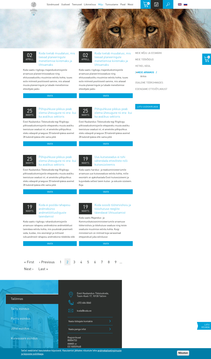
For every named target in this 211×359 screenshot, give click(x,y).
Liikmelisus (90, 4)
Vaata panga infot (77, 329)
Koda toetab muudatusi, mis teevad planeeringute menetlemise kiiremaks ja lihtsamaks (57, 58)
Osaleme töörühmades (149, 82)
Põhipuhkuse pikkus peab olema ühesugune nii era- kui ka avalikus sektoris (57, 112)
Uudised (65, 4)
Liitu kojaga (205, 326)
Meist (130, 4)
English (180, 4)
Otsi (168, 4)
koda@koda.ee (84, 310)
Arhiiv (143, 76)
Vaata (50, 95)
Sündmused (53, 4)
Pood (122, 4)
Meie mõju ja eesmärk (148, 52)
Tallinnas (17, 299)
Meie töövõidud (144, 59)
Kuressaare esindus (24, 338)
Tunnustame (111, 4)
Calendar (156, 4)
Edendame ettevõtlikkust (151, 88)
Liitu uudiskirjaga (147, 106)
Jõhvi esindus (20, 328)
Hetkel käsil (143, 65)
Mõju (100, 4)
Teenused (77, 4)
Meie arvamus (146, 72)
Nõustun (183, 353)
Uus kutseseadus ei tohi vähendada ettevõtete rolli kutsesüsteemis (111, 160)
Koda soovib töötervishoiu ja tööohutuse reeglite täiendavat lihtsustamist (113, 208)
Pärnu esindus (20, 318)
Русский (185, 4)
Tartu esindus (20, 309)
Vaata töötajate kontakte (80, 321)
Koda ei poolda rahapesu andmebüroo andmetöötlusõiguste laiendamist (54, 210)
